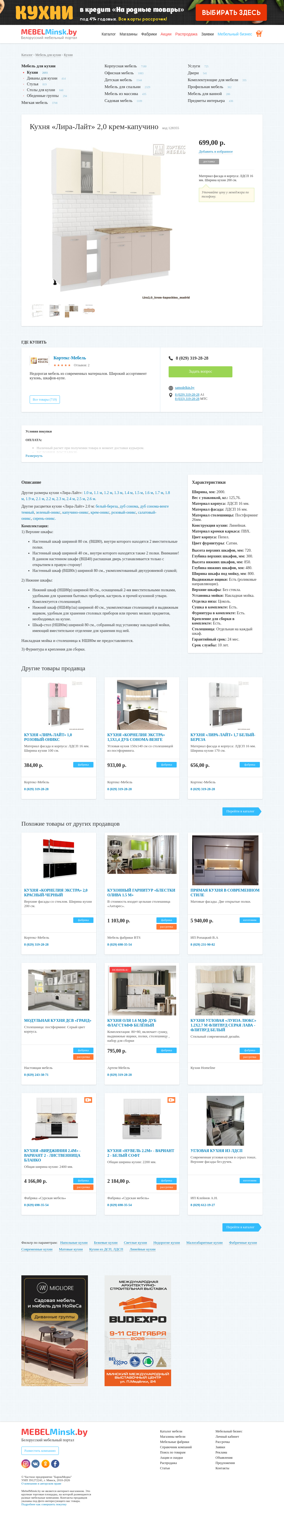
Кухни (68, 55)
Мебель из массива (121, 93)
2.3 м (60, 499)
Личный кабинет (227, 1436)
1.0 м (88, 493)
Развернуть (34, 456)
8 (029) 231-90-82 (203, 944)
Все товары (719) (45, 399)
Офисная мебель (119, 73)
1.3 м (118, 493)
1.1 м (98, 493)
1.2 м (108, 493)
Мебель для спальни (123, 87)
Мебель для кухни (48, 55)
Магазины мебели (173, 1436)
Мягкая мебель (34, 102)
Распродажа (186, 34)
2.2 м (50, 499)
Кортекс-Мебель (70, 357)
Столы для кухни (41, 90)
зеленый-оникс (48, 512)
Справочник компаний (176, 1447)
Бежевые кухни (106, 1242)
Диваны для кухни (42, 78)
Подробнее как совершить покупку (44, 1503)
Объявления (223, 1457)
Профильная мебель (205, 87)
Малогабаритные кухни (204, 1242)
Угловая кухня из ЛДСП (217, 1150)
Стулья (32, 84)
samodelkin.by (184, 388)
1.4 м (129, 493)
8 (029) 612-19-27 (203, 1204)
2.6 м (91, 499)
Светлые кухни (135, 1242)
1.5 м (139, 493)
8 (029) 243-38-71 (36, 1074)
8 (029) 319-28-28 (188, 358)
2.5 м (81, 499)
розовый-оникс (124, 512)
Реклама (221, 1452)
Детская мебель (118, 80)
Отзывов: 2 (81, 365)
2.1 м (40, 499)
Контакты (222, 1468)
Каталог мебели (171, 1431)
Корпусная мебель (121, 66)
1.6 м (149, 493)
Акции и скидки (171, 1457)
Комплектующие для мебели (213, 80)
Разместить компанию (40, 1450)
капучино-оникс (75, 512)
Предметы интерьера (206, 100)
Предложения (225, 1462)
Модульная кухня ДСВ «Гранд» (58, 1020)
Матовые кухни (71, 1249)
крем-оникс (100, 512)
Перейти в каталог (240, 810)
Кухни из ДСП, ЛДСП (106, 1249)
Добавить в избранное (216, 151)
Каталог (109, 34)
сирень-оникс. (44, 517)
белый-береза (107, 506)
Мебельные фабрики (174, 1441)
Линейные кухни (142, 1249)
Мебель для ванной (205, 93)
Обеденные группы (43, 96)
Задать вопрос (200, 371)
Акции (166, 34)
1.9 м (30, 499)
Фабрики (149, 34)
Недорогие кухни (166, 1242)
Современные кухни (36, 1249)
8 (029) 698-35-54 (119, 944)
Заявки (207, 34)
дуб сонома (129, 506)
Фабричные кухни (243, 1242)
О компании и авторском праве (41, 1483)
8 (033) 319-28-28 (187, 399)
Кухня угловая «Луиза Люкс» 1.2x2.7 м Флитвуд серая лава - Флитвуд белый (224, 1025)
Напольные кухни (73, 1242)
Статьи (165, 1468)
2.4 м (71, 499)
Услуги (194, 66)
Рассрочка (222, 1441)
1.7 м (159, 493)
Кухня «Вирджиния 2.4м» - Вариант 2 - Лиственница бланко (52, 1155)
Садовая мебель (119, 100)
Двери (193, 73)
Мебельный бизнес (235, 34)
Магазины (128, 34)
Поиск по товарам (173, 1452)
